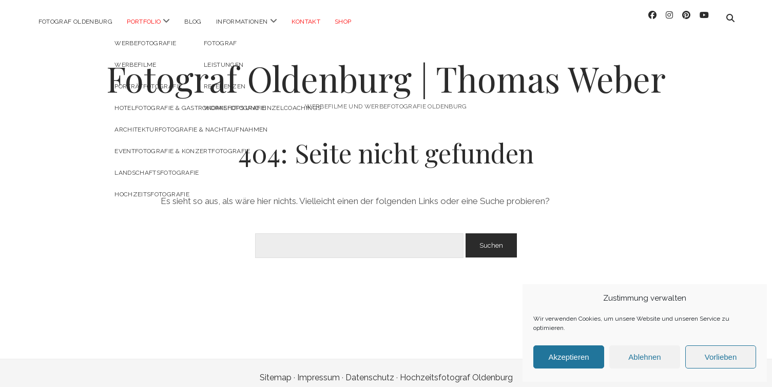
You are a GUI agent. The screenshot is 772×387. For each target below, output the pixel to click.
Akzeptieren (568, 357)
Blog (192, 21)
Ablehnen (644, 357)
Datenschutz (369, 368)
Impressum (318, 368)
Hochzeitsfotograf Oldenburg (456, 368)
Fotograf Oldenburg (75, 21)
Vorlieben (721, 357)
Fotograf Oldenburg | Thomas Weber (386, 69)
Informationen (242, 21)
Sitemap (276, 368)
